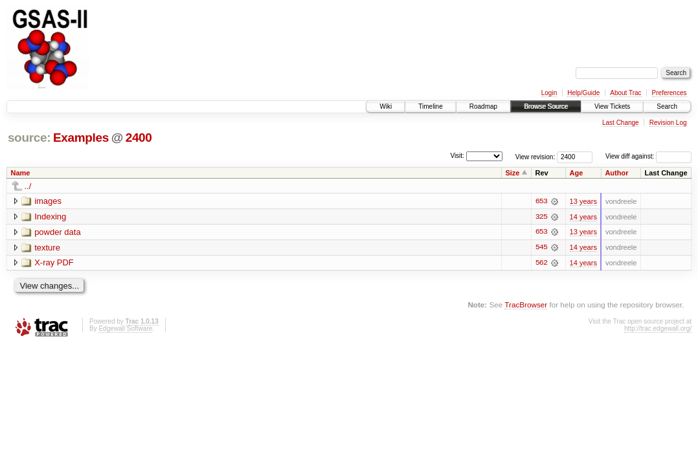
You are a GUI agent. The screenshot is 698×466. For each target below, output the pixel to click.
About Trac (625, 92)
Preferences (669, 92)
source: (29, 137)
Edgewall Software (125, 329)
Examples (81, 137)
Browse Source (546, 106)
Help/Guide (583, 92)
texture (47, 247)
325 (541, 217)
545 (541, 248)
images (48, 201)
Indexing (50, 216)
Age (576, 173)
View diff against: (648, 156)
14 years (583, 217)
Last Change (620, 122)
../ (28, 186)
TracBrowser (525, 305)
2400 (139, 137)
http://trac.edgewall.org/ (658, 329)
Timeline (430, 106)
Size (512, 173)
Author (616, 173)
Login (549, 92)
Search (667, 106)
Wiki (385, 106)
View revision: (535, 156)
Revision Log (668, 122)
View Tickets (612, 106)
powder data (57, 232)
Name (20, 173)
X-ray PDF (54, 263)
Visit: (457, 155)
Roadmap (483, 106)
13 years (583, 201)
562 (541, 263)
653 (541, 201)
